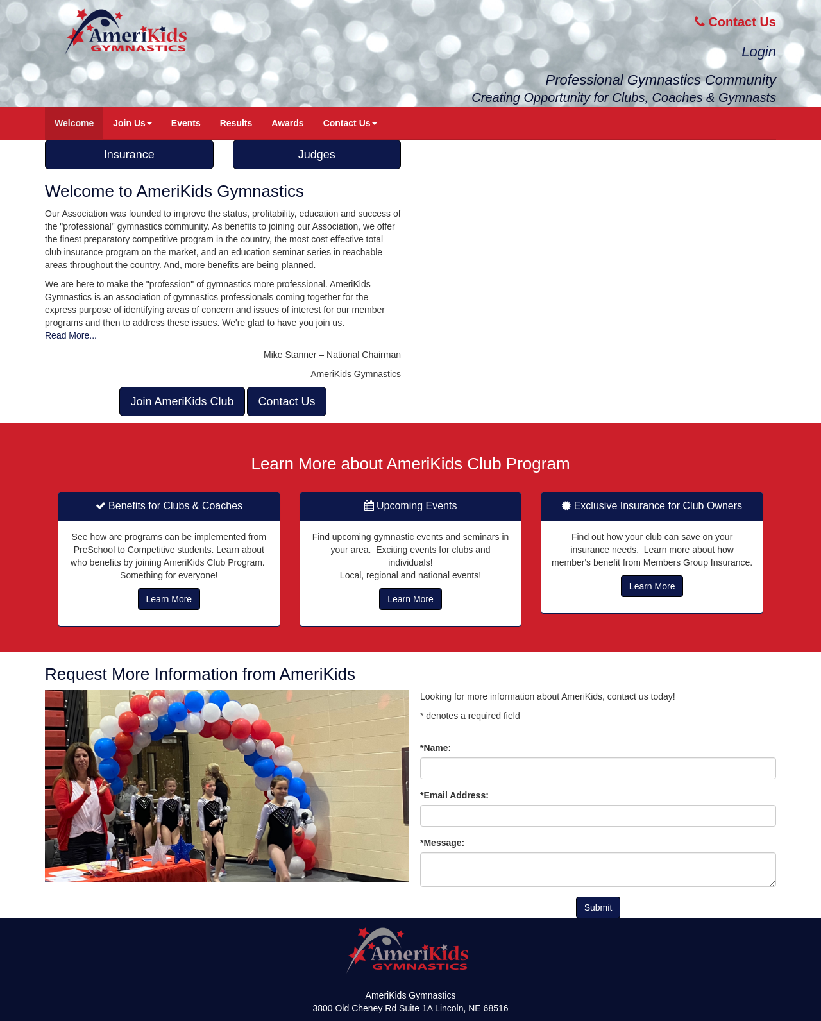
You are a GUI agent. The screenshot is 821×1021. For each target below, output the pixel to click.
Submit (598, 907)
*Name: (435, 748)
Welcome (74, 123)
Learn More (169, 599)
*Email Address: (454, 795)
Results (236, 123)
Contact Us (735, 22)
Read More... (71, 335)
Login (758, 52)
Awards (287, 123)
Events (186, 123)
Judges (316, 154)
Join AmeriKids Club (181, 401)
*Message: (442, 843)
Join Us (132, 123)
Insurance (129, 154)
